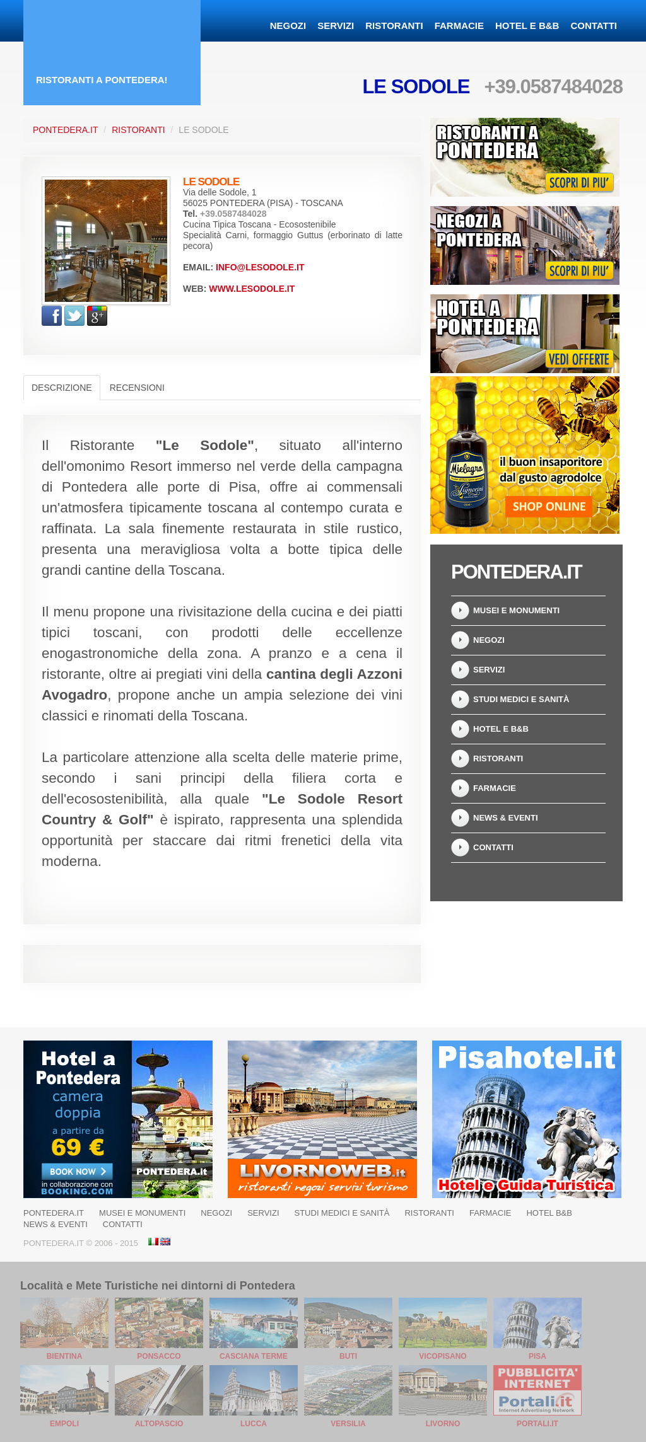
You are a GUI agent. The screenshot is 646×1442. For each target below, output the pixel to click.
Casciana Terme (254, 1356)
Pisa (537, 1356)
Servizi (335, 25)
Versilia (348, 1423)
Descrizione (62, 388)
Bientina (65, 1356)
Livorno (443, 1423)
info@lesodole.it (260, 267)
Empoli (64, 1423)
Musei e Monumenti (516, 610)
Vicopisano (442, 1356)
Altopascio (159, 1423)
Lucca (253, 1423)
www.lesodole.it (252, 289)
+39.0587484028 (553, 87)
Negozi (288, 25)
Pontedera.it (65, 130)
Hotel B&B (549, 1213)
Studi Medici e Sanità (521, 699)
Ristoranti (394, 25)
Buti (348, 1356)
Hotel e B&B (527, 25)
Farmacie (459, 25)
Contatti (593, 25)
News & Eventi (505, 817)
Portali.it (537, 1423)
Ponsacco (158, 1356)
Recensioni (137, 388)
